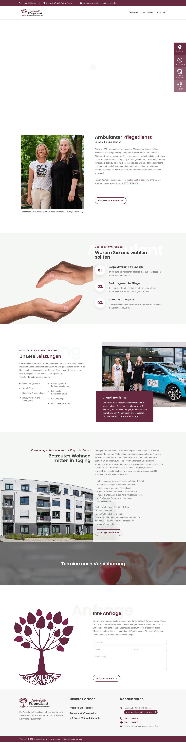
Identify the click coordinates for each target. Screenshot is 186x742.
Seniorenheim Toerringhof (83, 713)
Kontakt (162, 12)
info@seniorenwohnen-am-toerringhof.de (100, 3)
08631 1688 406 (29, 3)
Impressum (55, 739)
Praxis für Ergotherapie (82, 707)
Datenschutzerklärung (73, 739)
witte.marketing (40, 739)
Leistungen (147, 12)
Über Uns (133, 12)
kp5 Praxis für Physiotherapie (85, 718)
